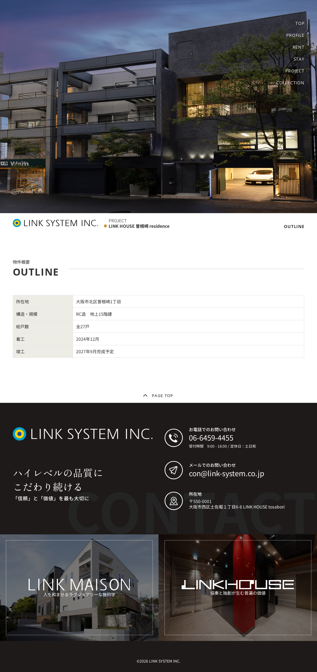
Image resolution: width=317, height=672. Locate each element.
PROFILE (295, 35)
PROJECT (294, 71)
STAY (299, 59)
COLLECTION (290, 83)
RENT (299, 47)
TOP (299, 23)
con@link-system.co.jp (226, 473)
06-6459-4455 (211, 437)
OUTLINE (294, 226)
